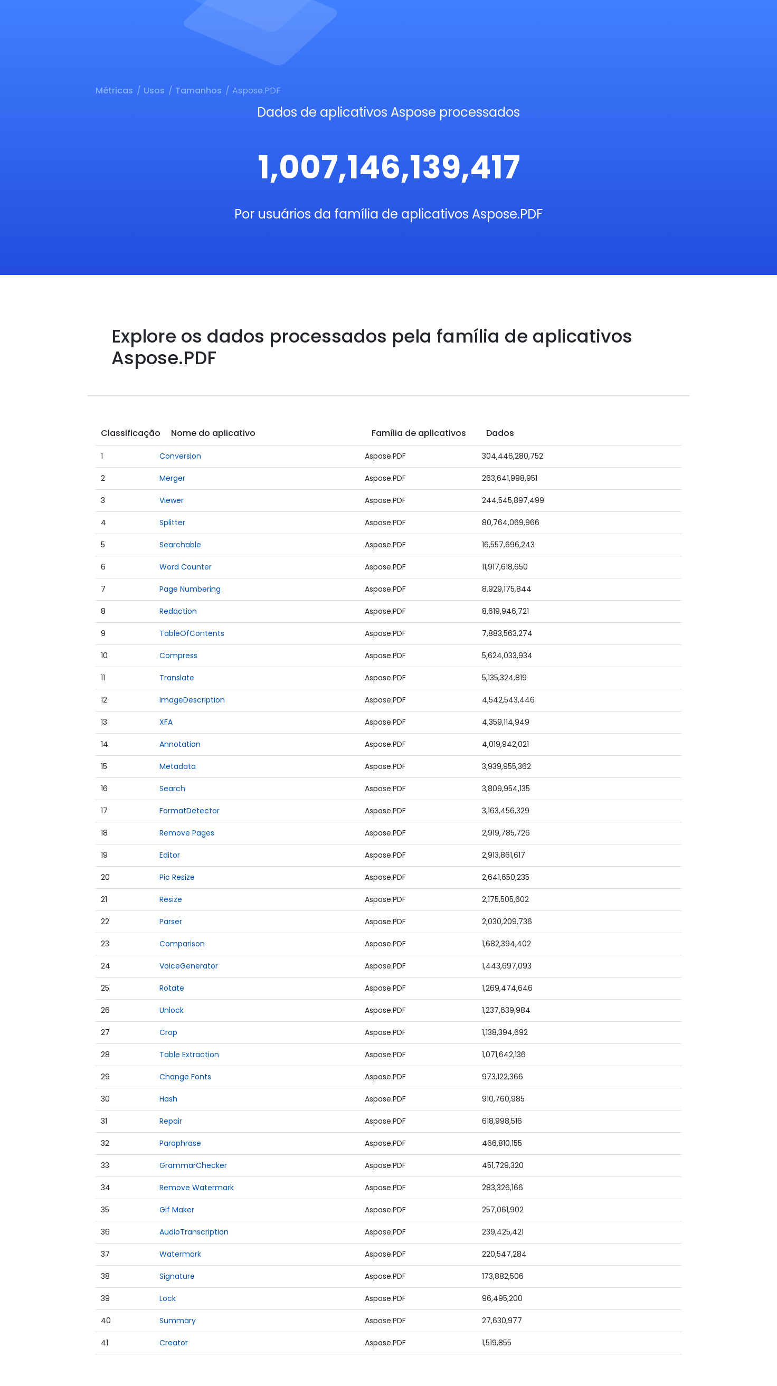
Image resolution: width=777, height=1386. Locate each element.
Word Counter (185, 567)
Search (172, 788)
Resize (170, 899)
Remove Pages (186, 833)
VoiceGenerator (188, 966)
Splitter (172, 522)
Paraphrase (180, 1143)
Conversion (180, 456)
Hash (168, 1099)
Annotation (180, 744)
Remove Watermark (196, 1187)
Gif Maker (176, 1209)
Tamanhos (198, 90)
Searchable (180, 544)
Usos (154, 90)
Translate (176, 677)
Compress (178, 655)
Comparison (182, 943)
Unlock (171, 1010)
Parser (170, 921)
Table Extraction (189, 1054)
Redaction (178, 611)
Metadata (177, 766)
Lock (167, 1298)
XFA (166, 722)
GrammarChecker (193, 1165)
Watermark (180, 1254)
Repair (170, 1121)
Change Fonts (185, 1076)
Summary (177, 1320)
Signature (177, 1276)
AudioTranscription (194, 1232)
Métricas (114, 90)
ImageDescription (192, 700)
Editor (169, 855)
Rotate (171, 988)
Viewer (171, 500)
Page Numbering (190, 589)
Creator (173, 1342)
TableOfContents (191, 633)
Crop (168, 1032)
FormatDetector (189, 810)
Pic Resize (177, 877)
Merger (172, 478)
